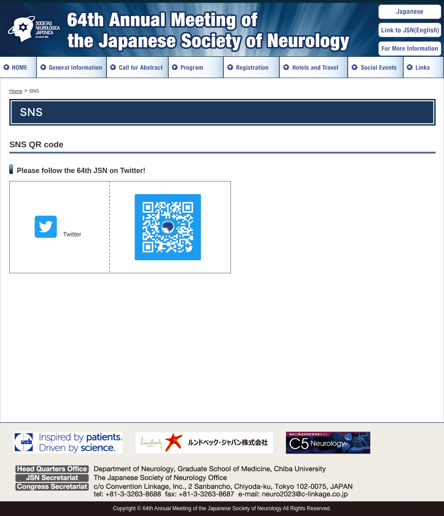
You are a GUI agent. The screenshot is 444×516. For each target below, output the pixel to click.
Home (15, 91)
